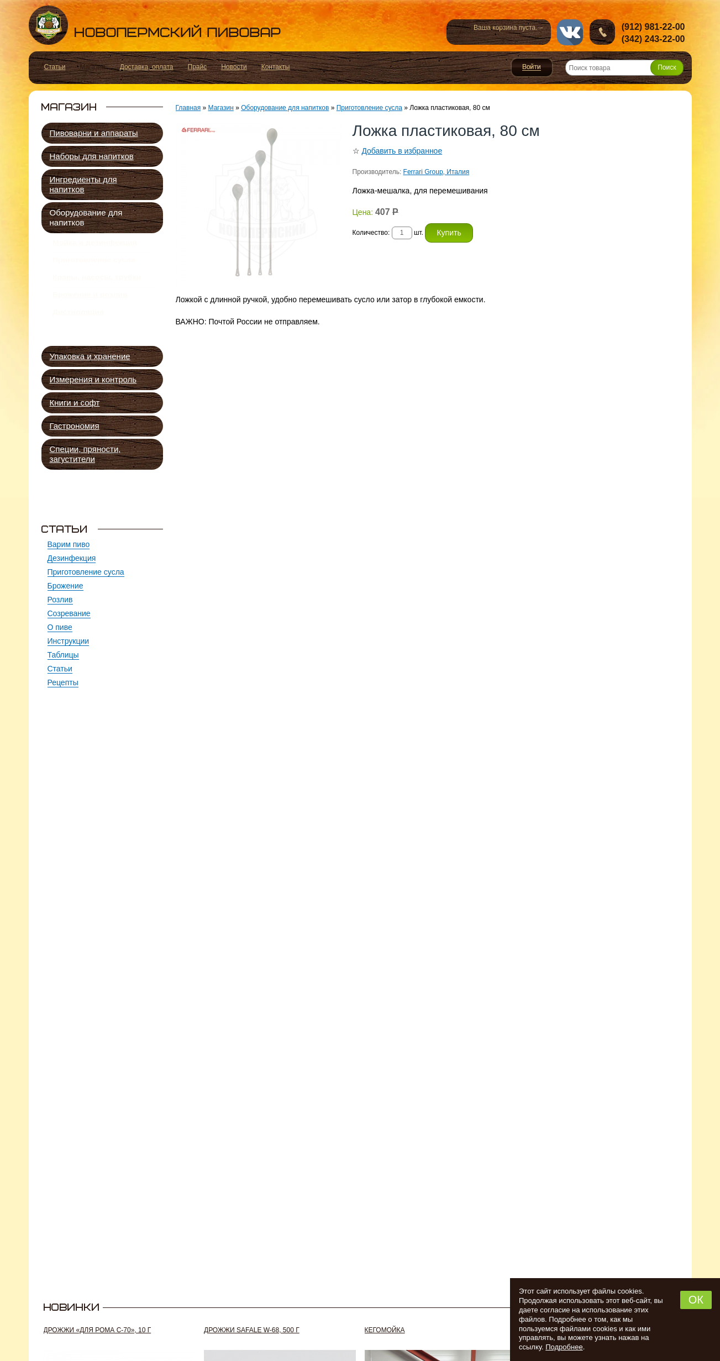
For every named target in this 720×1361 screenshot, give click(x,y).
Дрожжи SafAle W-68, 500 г (251, 1330)
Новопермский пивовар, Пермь (155, 25)
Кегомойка (385, 1330)
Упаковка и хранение (90, 356)
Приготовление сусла (93, 266)
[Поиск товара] (624, 68)
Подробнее (563, 1347)
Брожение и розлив (90, 309)
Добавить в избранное (401, 150)
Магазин (221, 108)
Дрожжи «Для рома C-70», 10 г (97, 1330)
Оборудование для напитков (86, 217)
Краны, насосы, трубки (96, 287)
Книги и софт (75, 402)
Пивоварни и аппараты (94, 133)
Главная (188, 108)
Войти (532, 67)
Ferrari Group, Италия (436, 172)
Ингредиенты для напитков (83, 184)
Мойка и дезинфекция (94, 244)
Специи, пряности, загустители (85, 454)
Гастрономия (74, 425)
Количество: (372, 233)
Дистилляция (78, 331)
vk (570, 32)
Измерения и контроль (93, 379)
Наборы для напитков (92, 156)
